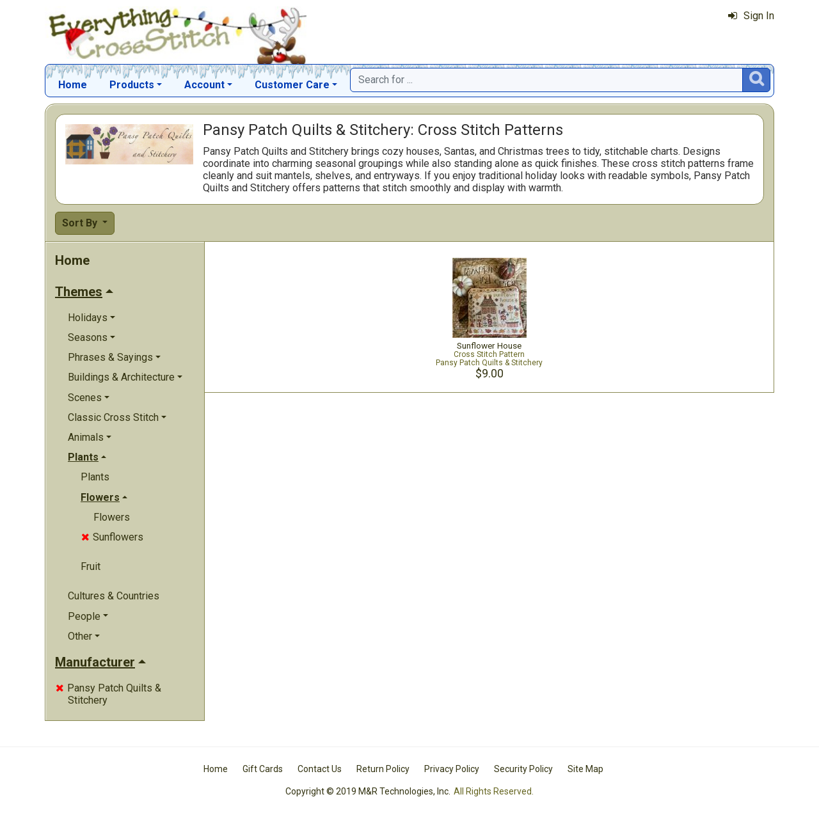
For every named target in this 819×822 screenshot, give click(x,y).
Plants (95, 477)
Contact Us (320, 769)
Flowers (111, 517)
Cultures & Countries (113, 596)
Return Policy (383, 769)
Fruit (90, 566)
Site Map (585, 769)
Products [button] (131, 85)
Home (72, 85)
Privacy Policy (451, 769)
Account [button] (204, 85)
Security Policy (523, 769)
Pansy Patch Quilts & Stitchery (108, 694)
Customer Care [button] (292, 85)
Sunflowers (112, 537)
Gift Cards (263, 769)
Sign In (751, 16)
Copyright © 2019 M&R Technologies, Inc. (367, 791)
